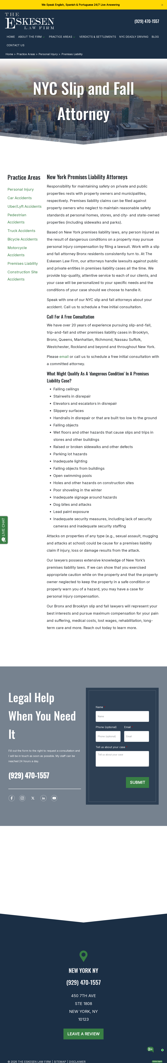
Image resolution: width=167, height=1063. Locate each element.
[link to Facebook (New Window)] (11, 798)
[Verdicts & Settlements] (97, 36)
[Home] (11, 36)
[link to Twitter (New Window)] (33, 798)
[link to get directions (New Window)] (83, 971)
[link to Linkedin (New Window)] (43, 798)
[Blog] (155, 36)
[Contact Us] (15, 45)
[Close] (162, 5)
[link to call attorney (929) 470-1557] (147, 21)
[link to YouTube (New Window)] (54, 798)
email (64, 363)
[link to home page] (29, 20)
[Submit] (137, 782)
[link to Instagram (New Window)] (22, 798)
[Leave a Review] (83, 1034)
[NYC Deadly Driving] (133, 36)
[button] (44, 36)
